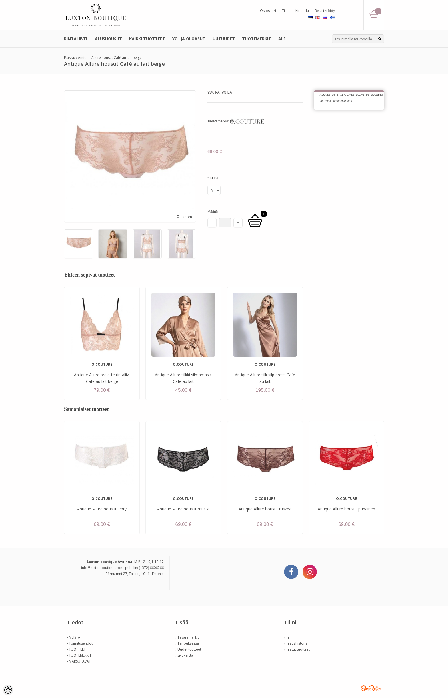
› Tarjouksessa (187, 643)
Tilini (285, 10)
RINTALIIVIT (76, 38)
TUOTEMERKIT (256, 38)
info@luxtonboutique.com (102, 567)
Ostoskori (268, 10)
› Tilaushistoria (296, 643)
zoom (187, 216)
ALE (282, 38)
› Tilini (288, 637)
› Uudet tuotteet (188, 649)
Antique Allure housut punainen (346, 509)
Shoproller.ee (371, 688)
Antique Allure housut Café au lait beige (110, 57)
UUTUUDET (224, 38)
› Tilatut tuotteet (297, 649)
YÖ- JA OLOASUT (188, 38)
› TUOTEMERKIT (79, 655)
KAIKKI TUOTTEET (147, 38)
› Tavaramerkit (187, 637)
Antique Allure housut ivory (102, 509)
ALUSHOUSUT (108, 38)
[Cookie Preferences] (8, 690)
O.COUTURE (101, 364)
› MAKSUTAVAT (79, 661)
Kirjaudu (302, 10)
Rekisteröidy (325, 10)
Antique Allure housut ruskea (265, 509)
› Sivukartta (184, 655)
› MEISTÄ (73, 637)
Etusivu (69, 57)
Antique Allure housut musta (183, 509)
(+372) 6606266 (151, 567)
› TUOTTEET (76, 649)
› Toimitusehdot (80, 643)
